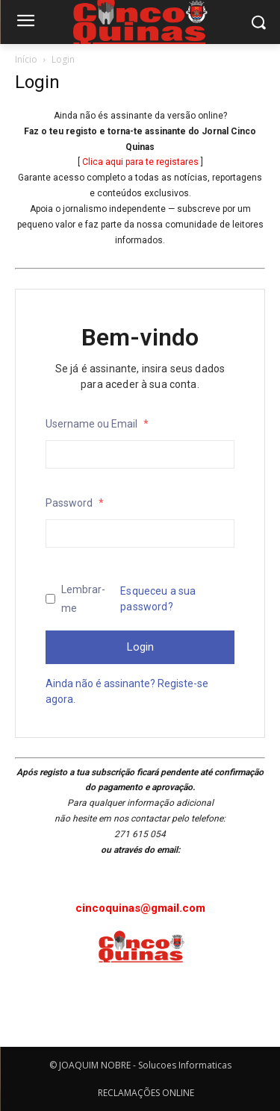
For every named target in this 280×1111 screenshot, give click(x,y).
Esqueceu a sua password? (158, 599)
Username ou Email (97, 424)
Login (140, 647)
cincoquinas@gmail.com (140, 908)
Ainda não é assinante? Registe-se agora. (127, 691)
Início (26, 59)
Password (75, 503)
